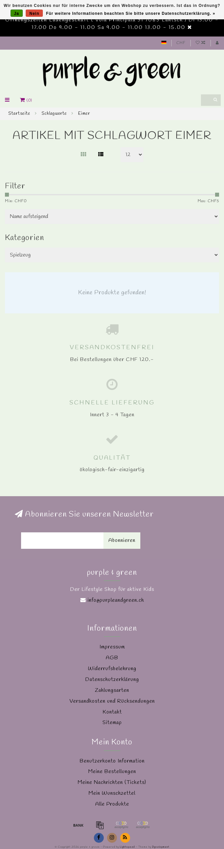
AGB (112, 657)
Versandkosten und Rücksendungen (112, 701)
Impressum (112, 646)
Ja (16, 13)
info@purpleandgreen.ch (116, 600)
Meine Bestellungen (112, 771)
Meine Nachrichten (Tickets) (112, 782)
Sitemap (112, 722)
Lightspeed (127, 847)
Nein (34, 13)
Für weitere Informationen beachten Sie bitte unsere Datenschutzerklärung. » (130, 13)
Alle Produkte (112, 804)
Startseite (19, 113)
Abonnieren (121, 540)
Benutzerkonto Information (112, 761)
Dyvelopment (160, 847)
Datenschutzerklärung (112, 679)
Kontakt (112, 712)
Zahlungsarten (112, 690)
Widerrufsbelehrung (112, 668)
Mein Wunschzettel (112, 793)
